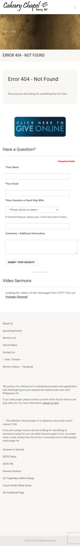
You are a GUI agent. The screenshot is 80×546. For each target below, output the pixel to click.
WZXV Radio (9, 456)
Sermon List (9, 337)
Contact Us (9, 352)
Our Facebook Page (13, 492)
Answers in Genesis (13, 449)
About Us (8, 323)
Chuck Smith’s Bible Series (17, 485)
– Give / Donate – (12, 359)
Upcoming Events (12, 330)
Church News (10, 345)
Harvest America (12, 471)
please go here (51, 403)
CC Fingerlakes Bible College (18, 478)
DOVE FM (8, 463)
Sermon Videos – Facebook (18, 366)
